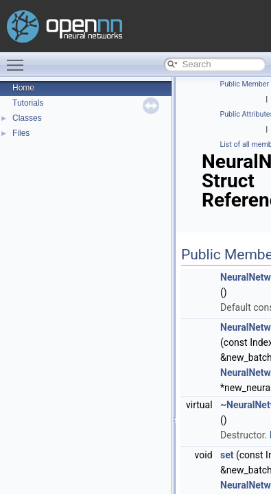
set (227, 454)
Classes (27, 118)
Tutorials (28, 103)
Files (21, 133)
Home (23, 88)
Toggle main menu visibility (18, 59)
